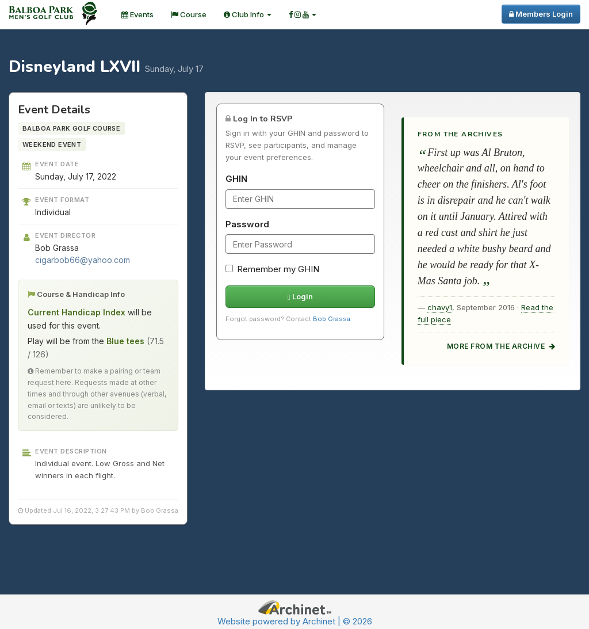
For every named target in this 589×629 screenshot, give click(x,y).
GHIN (236, 178)
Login (300, 296)
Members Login (541, 13)
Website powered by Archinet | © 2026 (294, 621)
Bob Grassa (331, 319)
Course (188, 14)
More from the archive (501, 346)
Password (247, 224)
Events (137, 14)
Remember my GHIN (272, 269)
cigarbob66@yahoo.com (82, 260)
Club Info (247, 14)
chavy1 (439, 307)
